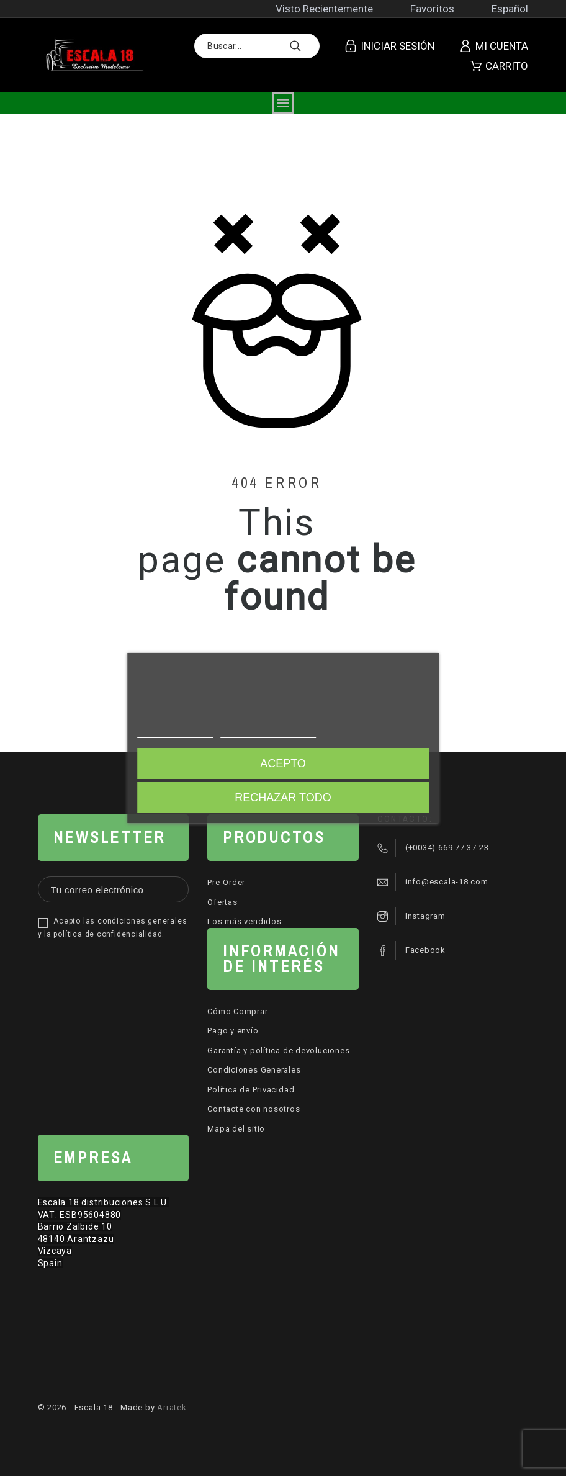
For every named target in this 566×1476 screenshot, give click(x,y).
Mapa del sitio (236, 1128)
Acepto (283, 763)
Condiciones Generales (253, 1069)
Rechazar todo (283, 797)
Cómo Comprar (237, 1011)
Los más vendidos (244, 921)
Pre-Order (226, 882)
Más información (175, 732)
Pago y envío (232, 1030)
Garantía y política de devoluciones (278, 1050)
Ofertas (222, 902)
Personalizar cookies (268, 732)
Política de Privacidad (250, 1089)
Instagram (425, 915)
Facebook (425, 950)
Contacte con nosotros (253, 1109)
